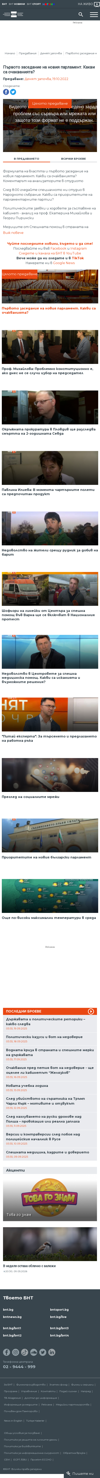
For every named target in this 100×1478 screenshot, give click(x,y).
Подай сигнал (68, 1391)
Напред (86, 1391)
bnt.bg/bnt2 (12, 1335)
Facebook (58, 248)
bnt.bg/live (58, 1317)
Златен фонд (58, 1384)
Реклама (77, 22)
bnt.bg (8, 1309)
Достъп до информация (41, 1397)
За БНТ (8, 1384)
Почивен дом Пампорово (21, 1411)
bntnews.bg (12, 1317)
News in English (13, 1420)
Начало (10, 53)
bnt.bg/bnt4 (59, 1335)
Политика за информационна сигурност (31, 1452)
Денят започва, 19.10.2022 (46, 79)
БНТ (4, 4)
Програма (10, 1391)
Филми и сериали (82, 1384)
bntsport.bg (59, 1309)
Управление (29, 1391)
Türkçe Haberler (35, 1420)
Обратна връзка (74, 1452)
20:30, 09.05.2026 (16, 1271)
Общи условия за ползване (22, 1432)
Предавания (27, 53)
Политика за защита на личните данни (30, 1439)
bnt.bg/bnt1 (12, 1328)
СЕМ (7, 1459)
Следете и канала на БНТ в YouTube (50, 253)
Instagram (78, 248)
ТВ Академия (12, 1397)
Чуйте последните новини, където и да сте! (50, 244)
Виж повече (13, 233)
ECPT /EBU (20, 1459)
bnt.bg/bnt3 (59, 1328)
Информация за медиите (21, 1404)
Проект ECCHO (41, 1459)
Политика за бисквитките (22, 1446)
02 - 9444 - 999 (19, 1366)
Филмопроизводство (31, 1384)
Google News (64, 263)
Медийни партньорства (72, 1404)
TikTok (78, 258)
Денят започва (51, 53)
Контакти (48, 1391)
